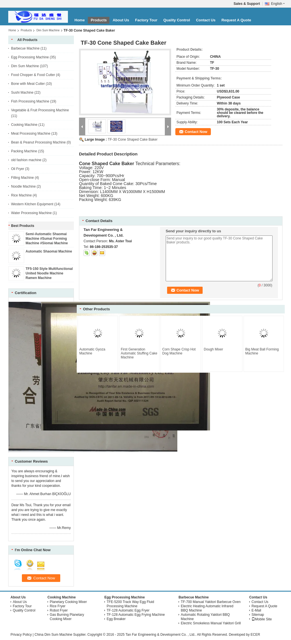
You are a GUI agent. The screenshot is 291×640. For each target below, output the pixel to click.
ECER (255, 635)
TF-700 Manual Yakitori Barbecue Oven (210, 602)
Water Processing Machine (31, 213)
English (278, 4)
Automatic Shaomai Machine (49, 251)
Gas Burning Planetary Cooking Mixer (67, 617)
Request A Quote (236, 20)
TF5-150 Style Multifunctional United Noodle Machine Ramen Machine (49, 273)
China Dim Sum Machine (53, 635)
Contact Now (196, 132)
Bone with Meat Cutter (28, 84)
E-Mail (256, 610)
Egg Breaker (116, 619)
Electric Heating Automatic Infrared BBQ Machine (207, 608)
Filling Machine (22, 178)
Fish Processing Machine (30, 101)
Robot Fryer (59, 610)
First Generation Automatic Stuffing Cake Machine (139, 353)
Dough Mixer (213, 349)
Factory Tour (146, 20)
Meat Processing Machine (30, 134)
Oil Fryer (17, 169)
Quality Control (176, 20)
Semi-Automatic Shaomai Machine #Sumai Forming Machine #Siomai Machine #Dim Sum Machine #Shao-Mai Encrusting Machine (47, 243)
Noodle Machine (23, 186)
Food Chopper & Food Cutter (33, 75)
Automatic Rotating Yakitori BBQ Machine (205, 617)
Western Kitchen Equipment (32, 204)
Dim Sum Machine (48, 30)
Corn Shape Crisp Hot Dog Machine (179, 351)
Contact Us (206, 20)
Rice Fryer (57, 606)
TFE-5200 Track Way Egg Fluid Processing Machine (130, 604)
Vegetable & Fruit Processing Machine (40, 110)
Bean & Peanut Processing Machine (38, 142)
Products (99, 20)
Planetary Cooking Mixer (68, 602)
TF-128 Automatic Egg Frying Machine (136, 615)
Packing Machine (24, 151)
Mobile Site (261, 619)
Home (79, 20)
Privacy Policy (21, 635)
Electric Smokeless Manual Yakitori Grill (211, 623)
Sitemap (257, 615)
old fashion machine (26, 160)
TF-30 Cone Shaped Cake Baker (132, 139)
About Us (121, 20)
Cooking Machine (24, 125)
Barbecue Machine (25, 48)
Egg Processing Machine (30, 57)
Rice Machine (21, 195)
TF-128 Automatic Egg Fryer (128, 610)
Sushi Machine (22, 93)
